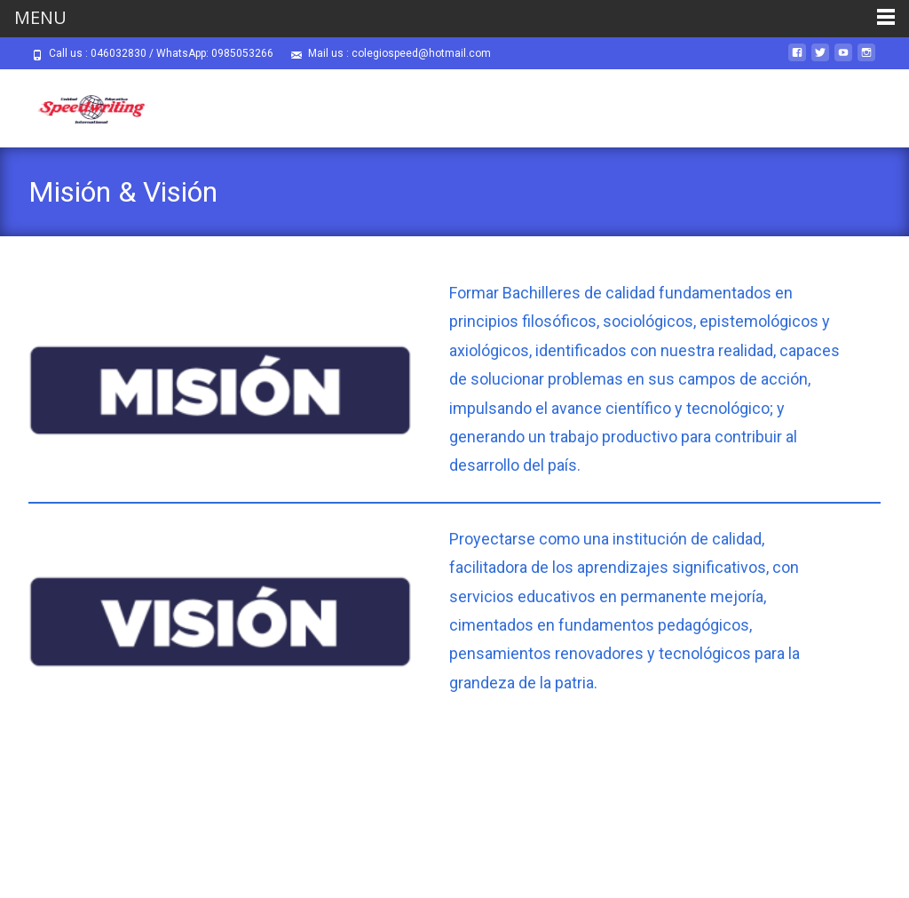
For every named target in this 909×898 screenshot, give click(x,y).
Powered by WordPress (655, 860)
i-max (770, 860)
